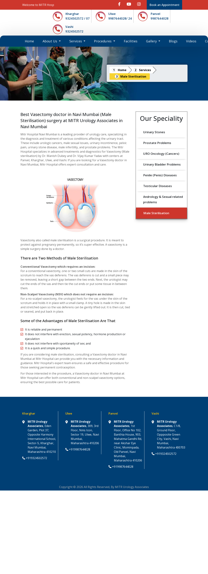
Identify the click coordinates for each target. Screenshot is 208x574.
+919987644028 (77, 449)
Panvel (155, 14)
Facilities (130, 41)
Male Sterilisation (133, 76)
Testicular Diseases (157, 186)
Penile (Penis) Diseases (160, 175)
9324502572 (74, 31)
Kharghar (72, 14)
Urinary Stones (154, 132)
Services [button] (76, 41)
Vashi (69, 27)
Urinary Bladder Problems (162, 164)
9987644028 (159, 18)
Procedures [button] (103, 41)
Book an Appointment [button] (164, 5)
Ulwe (112, 14)
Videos (191, 41)
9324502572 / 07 (77, 18)
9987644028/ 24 (120, 18)
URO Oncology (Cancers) (161, 154)
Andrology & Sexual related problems (163, 199)
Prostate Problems (157, 143)
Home (31, 41)
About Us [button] (50, 41)
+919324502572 (34, 458)
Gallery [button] (152, 41)
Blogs (173, 41)
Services (145, 70)
